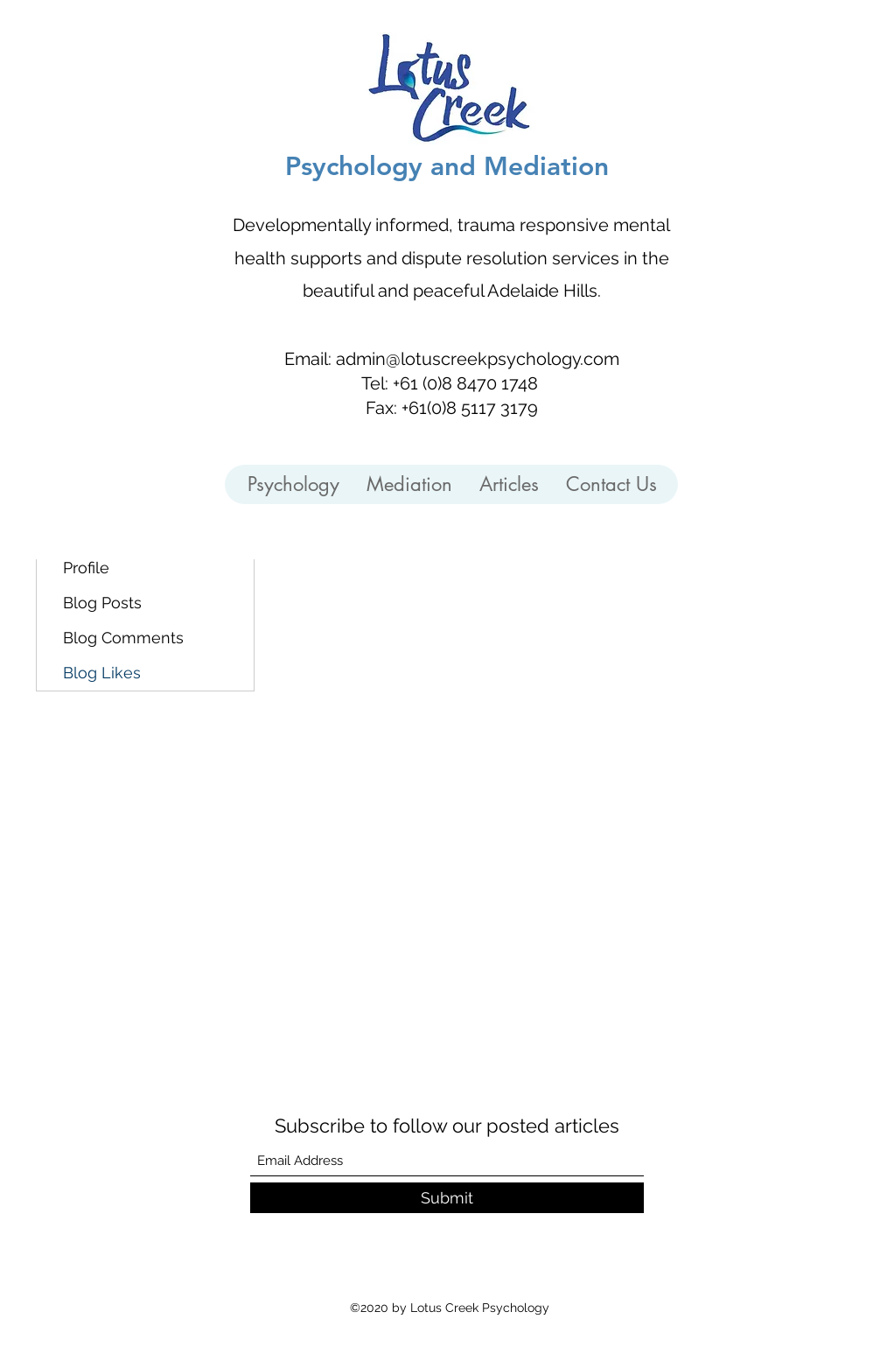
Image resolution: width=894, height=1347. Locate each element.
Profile (86, 567)
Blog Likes (102, 672)
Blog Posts (102, 602)
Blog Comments (123, 637)
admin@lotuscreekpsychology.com (477, 358)
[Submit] (447, 1197)
